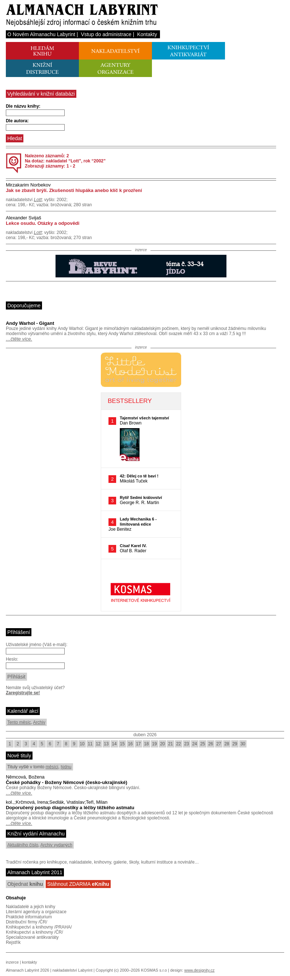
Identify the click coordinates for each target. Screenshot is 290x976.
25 (202, 743)
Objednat (25, 884)
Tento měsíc (19, 722)
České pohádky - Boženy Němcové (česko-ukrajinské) (66, 782)
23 (186, 743)
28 (226, 743)
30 (242, 743)
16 (130, 743)
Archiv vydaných (56, 845)
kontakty (29, 962)
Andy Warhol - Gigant (30, 323)
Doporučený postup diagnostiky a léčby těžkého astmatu (70, 807)
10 (82, 743)
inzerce (12, 962)
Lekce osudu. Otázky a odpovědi (43, 223)
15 (122, 743)
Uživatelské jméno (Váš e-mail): (37, 644)
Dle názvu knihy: (23, 106)
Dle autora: (17, 120)
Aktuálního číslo (22, 845)
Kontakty (147, 34)
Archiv (39, 722)
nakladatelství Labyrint (72, 970)
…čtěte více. (19, 339)
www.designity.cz (199, 970)
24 (194, 743)
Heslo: (12, 659)
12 (98, 743)
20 (162, 743)
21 (170, 743)
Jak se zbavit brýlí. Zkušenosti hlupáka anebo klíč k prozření (74, 190)
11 (90, 743)
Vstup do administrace (106, 34)
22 (178, 743)
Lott (38, 199)
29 (234, 743)
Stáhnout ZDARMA (78, 884)
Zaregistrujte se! (23, 692)
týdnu (66, 766)
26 (210, 743)
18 (146, 743)
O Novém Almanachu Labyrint (41, 34)
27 (218, 743)
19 (154, 743)
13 (106, 743)
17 (138, 743)
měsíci (52, 766)
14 (114, 743)
